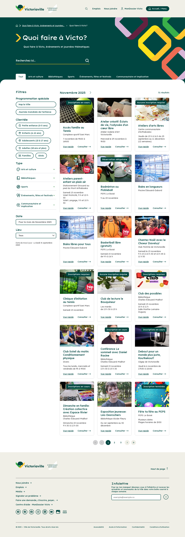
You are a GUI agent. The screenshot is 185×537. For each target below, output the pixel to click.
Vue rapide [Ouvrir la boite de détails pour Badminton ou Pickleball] (106, 208)
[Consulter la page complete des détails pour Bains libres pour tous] (77, 249)
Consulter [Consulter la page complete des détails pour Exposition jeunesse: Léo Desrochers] (121, 431)
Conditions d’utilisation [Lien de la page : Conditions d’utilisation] (159, 527)
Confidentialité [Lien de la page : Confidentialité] (138, 527)
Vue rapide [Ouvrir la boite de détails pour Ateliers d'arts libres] (143, 146)
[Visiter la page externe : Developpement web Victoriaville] (64, 512)
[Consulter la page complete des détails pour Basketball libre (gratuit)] (114, 250)
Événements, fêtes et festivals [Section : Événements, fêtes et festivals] (95, 76)
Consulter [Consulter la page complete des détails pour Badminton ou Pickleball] (121, 208)
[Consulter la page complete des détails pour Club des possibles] (152, 304)
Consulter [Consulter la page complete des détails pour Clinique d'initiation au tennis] (84, 317)
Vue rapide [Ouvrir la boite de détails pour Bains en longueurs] (143, 208)
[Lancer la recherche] (87, 61)
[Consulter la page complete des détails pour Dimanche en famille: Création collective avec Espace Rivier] (77, 417)
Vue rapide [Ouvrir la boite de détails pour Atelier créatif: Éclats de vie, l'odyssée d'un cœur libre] (106, 146)
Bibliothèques (36, 178)
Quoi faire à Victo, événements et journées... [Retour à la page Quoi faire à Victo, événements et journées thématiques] (43, 25)
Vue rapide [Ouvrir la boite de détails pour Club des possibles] (143, 317)
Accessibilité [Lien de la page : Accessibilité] (99, 527)
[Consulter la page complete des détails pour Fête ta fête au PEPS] (152, 418)
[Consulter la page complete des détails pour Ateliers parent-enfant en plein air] (77, 192)
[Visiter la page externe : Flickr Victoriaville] (58, 512)
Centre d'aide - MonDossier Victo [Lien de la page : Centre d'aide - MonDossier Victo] (34, 504)
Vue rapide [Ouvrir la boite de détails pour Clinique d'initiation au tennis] (68, 317)
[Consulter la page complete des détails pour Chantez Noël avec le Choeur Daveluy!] (152, 249)
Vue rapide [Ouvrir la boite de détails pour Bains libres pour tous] (68, 261)
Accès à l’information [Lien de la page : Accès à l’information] (118, 527)
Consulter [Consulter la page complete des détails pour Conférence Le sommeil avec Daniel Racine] (121, 374)
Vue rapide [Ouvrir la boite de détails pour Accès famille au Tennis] (68, 146)
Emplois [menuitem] (96, 8)
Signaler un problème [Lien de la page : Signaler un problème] (28, 496)
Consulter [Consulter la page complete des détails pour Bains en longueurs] (159, 208)
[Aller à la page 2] (114, 442)
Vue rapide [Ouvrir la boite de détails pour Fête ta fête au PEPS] (143, 431)
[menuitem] (37, 8)
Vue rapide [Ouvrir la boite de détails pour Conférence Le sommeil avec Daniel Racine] (106, 374)
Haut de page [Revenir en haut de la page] (159, 469)
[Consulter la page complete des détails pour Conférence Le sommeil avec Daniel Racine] (114, 360)
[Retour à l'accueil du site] (17, 25)
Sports (36, 186)
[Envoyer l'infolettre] (166, 497)
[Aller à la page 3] (121, 442)
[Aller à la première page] (95, 442)
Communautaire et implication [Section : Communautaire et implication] (132, 76)
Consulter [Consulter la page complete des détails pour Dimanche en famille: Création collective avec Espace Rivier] (84, 431)
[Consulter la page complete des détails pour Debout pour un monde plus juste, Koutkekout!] (152, 361)
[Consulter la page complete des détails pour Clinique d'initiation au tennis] (77, 305)
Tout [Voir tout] (20, 76)
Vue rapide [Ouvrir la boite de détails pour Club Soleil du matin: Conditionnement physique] (68, 374)
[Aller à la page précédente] (102, 442)
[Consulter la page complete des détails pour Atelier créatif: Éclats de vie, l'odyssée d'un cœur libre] (114, 132)
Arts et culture (36, 169)
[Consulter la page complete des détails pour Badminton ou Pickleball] (114, 193)
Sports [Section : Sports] (71, 76)
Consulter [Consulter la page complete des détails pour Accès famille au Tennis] (84, 146)
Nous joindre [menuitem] (110, 8)
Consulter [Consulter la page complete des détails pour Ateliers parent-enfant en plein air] (84, 208)
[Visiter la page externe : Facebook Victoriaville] (18, 512)
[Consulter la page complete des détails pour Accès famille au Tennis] (77, 135)
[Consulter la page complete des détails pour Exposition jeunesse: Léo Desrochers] (114, 420)
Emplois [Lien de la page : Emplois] (21, 487)
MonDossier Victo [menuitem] (131, 8)
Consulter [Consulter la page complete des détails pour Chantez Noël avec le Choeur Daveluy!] (159, 261)
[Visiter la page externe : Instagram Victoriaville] (38, 512)
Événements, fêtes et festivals (36, 195)
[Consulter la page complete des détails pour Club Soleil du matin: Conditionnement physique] (77, 361)
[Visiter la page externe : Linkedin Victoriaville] (44, 512)
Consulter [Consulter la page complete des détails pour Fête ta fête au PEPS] (159, 431)
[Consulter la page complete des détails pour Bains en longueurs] (152, 192)
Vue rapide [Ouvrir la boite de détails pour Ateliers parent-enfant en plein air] (68, 208)
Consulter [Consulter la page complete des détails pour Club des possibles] (159, 317)
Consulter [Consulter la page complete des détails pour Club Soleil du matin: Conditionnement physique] (84, 374)
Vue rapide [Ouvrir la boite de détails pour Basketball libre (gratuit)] (106, 261)
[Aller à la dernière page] (133, 442)
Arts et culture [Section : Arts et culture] (35, 76)
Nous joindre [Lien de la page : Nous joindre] (24, 483)
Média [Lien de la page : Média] (20, 491)
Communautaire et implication (36, 205)
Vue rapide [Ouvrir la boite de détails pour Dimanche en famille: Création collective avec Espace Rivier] (68, 431)
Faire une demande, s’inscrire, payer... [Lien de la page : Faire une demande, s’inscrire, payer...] (37, 500)
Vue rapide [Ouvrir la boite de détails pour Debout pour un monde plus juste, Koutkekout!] (143, 374)
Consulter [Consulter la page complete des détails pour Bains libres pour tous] (84, 261)
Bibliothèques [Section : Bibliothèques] (55, 76)
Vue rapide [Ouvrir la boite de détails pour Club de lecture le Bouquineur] (106, 317)
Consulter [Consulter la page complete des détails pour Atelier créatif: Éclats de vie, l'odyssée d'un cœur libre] (121, 146)
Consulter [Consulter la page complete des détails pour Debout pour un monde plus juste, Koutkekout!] (159, 374)
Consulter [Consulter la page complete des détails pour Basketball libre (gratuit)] (121, 261)
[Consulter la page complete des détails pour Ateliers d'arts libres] (152, 134)
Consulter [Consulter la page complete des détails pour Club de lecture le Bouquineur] (121, 317)
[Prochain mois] (90, 92)
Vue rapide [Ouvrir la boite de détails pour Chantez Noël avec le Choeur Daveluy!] (143, 261)
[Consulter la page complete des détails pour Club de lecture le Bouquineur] (114, 305)
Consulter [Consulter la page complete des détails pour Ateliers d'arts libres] (159, 146)
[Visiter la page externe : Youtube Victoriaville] (51, 512)
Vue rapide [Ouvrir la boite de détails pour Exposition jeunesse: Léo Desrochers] (106, 431)
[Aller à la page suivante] (127, 442)
